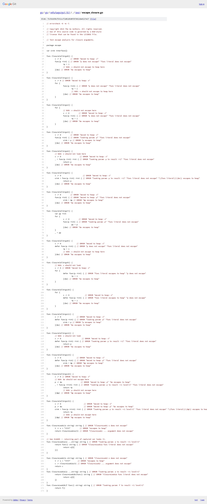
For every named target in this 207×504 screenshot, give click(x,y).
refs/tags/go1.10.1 (60, 12)
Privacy (23, 500)
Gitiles (15, 500)
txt (196, 500)
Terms (30, 500)
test (77, 12)
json (202, 500)
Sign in (201, 4)
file (93, 19)
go (41, 12)
